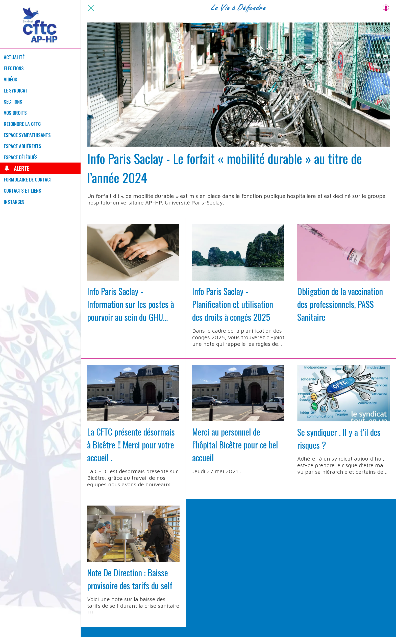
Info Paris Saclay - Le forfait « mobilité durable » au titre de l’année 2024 (224, 168)
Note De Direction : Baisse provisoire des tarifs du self (129, 579)
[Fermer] (91, 8)
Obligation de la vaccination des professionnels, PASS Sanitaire (340, 304)
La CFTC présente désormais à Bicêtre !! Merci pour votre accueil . (131, 444)
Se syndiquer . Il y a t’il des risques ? (339, 438)
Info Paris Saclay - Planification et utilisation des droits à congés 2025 (232, 304)
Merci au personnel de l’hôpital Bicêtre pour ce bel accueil (235, 444)
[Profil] (386, 8)
